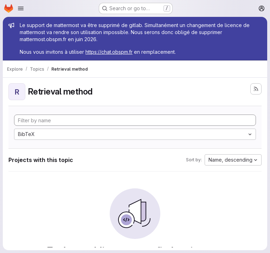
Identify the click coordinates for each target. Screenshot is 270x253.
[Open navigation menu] (20, 8)
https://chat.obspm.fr (109, 52)
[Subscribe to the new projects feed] (256, 89)
